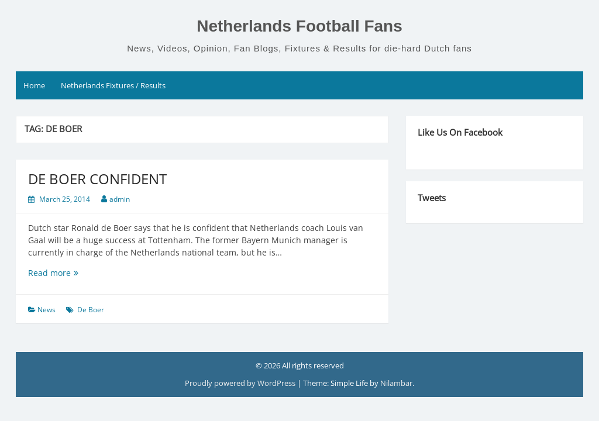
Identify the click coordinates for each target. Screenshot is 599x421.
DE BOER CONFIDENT (97, 178)
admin (119, 199)
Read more (72, 273)
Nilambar (396, 383)
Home (34, 85)
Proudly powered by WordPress (241, 383)
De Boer (90, 310)
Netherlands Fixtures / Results (113, 85)
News (46, 310)
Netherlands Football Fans (299, 26)
